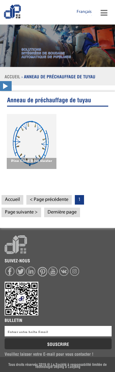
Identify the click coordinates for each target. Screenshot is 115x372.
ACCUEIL (13, 76)
